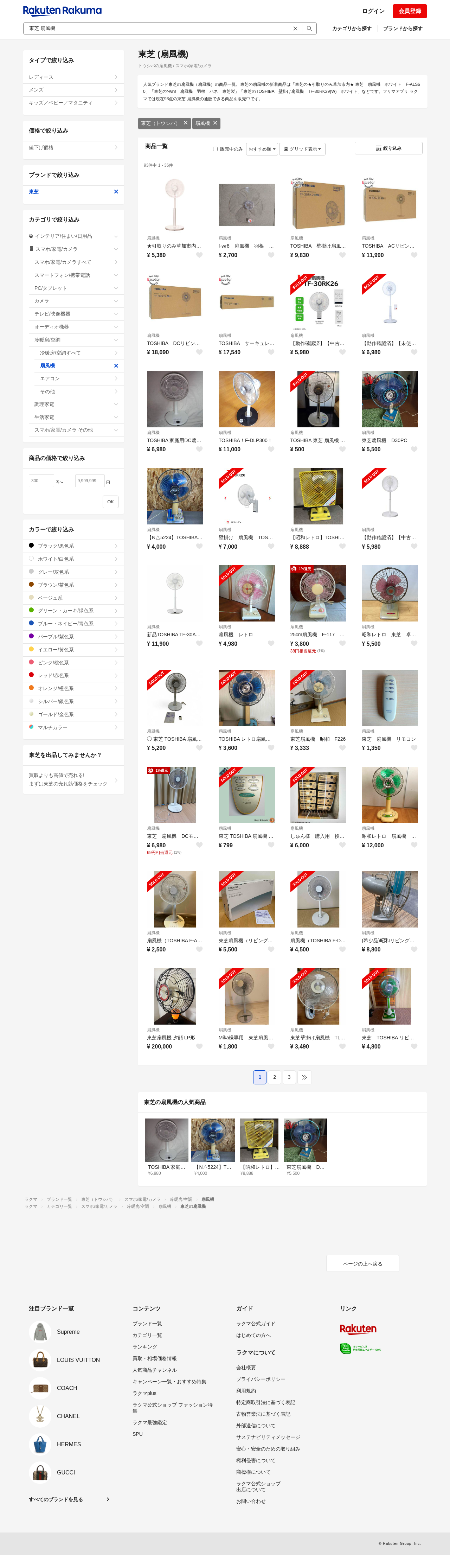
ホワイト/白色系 (73, 559)
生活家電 (76, 417)
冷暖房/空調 (76, 340)
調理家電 (76, 404)
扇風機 (206, 123)
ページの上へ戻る (362, 1264)
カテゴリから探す (352, 28)
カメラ (76, 301)
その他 (79, 391)
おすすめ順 (262, 149)
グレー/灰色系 (73, 572)
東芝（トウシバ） (164, 123)
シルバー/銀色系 (73, 701)
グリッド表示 (302, 149)
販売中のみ (228, 149)
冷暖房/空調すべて (79, 353)
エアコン (79, 378)
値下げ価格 (73, 147)
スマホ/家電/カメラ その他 (76, 430)
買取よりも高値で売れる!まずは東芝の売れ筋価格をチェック (73, 779)
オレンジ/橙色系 (73, 688)
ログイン (373, 11)
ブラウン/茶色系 (73, 585)
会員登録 (410, 11)
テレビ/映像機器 (76, 314)
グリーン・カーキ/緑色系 (73, 610)
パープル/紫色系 (73, 636)
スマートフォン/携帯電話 (76, 275)
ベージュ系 (73, 598)
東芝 (73, 192)
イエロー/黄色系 (73, 649)
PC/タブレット (76, 288)
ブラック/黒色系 (73, 546)
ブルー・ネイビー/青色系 (73, 623)
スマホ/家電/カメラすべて (76, 262)
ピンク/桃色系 (73, 662)
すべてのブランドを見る (56, 1499)
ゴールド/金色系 (73, 714)
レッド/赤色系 (73, 675)
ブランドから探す (403, 28)
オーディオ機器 (76, 327)
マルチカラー (73, 727)
